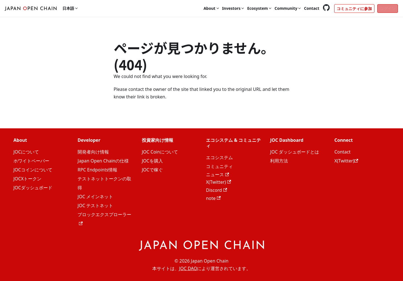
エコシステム (219, 157)
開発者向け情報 (93, 152)
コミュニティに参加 (354, 8)
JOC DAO (188, 268)
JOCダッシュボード (32, 188)
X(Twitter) (218, 182)
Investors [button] (231, 8)
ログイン (387, 8)
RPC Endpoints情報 (97, 170)
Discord (216, 190)
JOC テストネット (95, 205)
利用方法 (279, 161)
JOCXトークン (27, 179)
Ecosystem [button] (257, 8)
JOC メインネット (95, 196)
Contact (311, 8)
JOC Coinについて (160, 152)
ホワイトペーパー (31, 161)
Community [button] (286, 8)
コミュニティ (219, 166)
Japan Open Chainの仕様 (103, 161)
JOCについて (26, 152)
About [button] (209, 8)
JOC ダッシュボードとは (294, 152)
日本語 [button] (68, 8)
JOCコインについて (32, 170)
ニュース (217, 174)
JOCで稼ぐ (152, 170)
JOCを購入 (152, 161)
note (213, 198)
